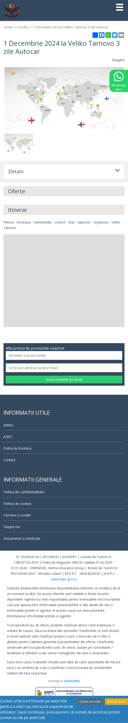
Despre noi (11, 527)
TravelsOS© (71, 681)
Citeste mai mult (89, 701)
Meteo (8, 425)
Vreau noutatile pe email (64, 379)
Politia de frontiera (17, 448)
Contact (9, 460)
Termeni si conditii (17, 515)
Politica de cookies (17, 503)
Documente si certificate (21, 538)
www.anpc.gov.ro (64, 579)
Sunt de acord (116, 701)
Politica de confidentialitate (23, 492)
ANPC (7, 436)
